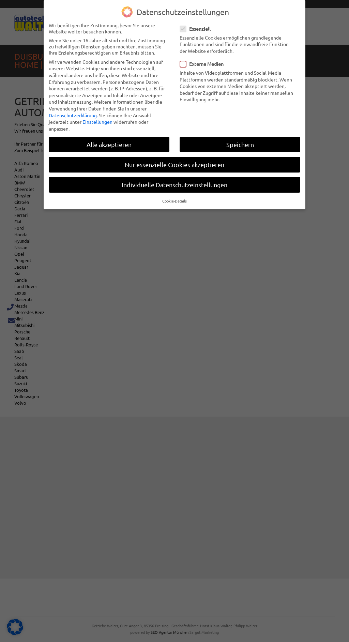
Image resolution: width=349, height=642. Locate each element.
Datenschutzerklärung (73, 115)
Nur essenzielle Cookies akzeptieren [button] (174, 164)
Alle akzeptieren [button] (109, 144)
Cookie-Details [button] (174, 200)
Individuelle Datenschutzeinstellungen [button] (174, 184)
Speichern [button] (240, 144)
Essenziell (197, 28)
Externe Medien (204, 63)
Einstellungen (97, 121)
